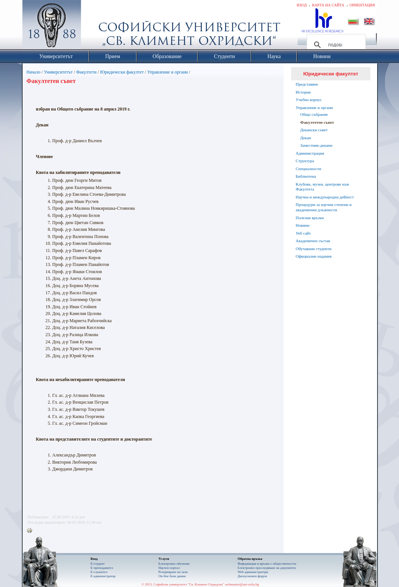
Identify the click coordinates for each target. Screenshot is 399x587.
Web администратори (253, 572)
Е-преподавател (102, 568)
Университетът (58, 72)
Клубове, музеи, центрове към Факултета (322, 187)
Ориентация (362, 5)
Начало (33, 72)
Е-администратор (103, 576)
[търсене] (335, 44)
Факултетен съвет (317, 122)
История (303, 92)
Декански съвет (314, 130)
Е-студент (98, 563)
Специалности (308, 168)
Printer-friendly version (31, 530)
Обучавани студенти (313, 248)
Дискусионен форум (252, 576)
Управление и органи (167, 72)
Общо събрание (314, 114)
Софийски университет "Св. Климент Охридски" (94, 26)
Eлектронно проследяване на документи (267, 568)
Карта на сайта (328, 5)
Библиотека (306, 176)
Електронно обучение (174, 563)
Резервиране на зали (173, 572)
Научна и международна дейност (325, 197)
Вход (302, 5)
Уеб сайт (303, 233)
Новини (302, 225)
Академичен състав (313, 240)
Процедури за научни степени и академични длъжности (323, 207)
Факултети (86, 72)
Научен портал (169, 568)
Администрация (310, 153)
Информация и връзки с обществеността (267, 563)
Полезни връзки (310, 217)
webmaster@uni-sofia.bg (242, 584)
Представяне (307, 84)
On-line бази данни (172, 576)
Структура (305, 160)
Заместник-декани (316, 145)
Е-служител (99, 572)
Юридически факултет (122, 72)
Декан (305, 137)
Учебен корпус (309, 99)
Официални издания (313, 256)
